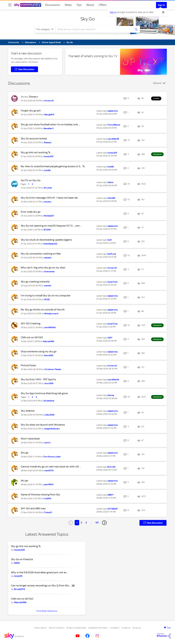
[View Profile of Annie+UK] (49, 100)
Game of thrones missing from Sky (40, 494)
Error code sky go (30, 211)
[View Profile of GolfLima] (111, 254)
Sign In (161, 5)
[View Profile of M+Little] (48, 188)
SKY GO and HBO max (33, 508)
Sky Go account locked (34, 138)
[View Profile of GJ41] (109, 240)
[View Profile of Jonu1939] (48, 383)
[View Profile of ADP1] (109, 338)
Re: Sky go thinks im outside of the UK (43, 309)
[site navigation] (9, 5)
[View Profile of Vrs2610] (47, 498)
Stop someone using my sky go (38, 351)
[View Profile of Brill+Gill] (111, 467)
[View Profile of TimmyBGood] (113, 125)
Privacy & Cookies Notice (76, 628)
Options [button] (157, 83)
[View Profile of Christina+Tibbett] (52, 369)
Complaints (114, 628)
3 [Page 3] (86, 522)
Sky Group (136, 628)
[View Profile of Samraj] (110, 395)
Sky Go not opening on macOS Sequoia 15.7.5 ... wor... (51, 225)
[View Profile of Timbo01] (48, 512)
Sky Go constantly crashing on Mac (41, 253)
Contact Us (125, 628)
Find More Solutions (47, 611)
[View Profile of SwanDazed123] (50, 244)
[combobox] (94, 29)
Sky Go (88, 19)
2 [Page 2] (81, 522)
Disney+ (33, 96)
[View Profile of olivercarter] (49, 271)
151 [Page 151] (97, 522)
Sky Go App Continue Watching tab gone (44, 393)
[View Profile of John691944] (50, 327)
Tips (79, 5)
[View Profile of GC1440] (47, 229)
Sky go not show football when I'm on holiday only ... (50, 124)
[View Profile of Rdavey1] (48, 142)
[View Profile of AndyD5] (18, 576)
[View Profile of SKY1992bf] (112, 509)
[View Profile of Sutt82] (47, 170)
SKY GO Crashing (30, 323)
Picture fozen (28, 365)
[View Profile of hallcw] (110, 182)
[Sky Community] (27, 5)
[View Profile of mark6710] (49, 470)
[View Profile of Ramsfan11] (49, 128)
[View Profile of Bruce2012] (19, 589)
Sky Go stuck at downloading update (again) (46, 239)
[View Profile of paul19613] (48, 484)
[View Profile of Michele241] (49, 216)
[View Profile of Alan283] (111, 198)
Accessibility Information (98, 628)
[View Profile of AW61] (17, 563)
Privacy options (40, 628)
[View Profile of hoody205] (48, 156)
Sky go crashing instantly (35, 281)
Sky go (24, 452)
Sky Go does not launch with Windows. (43, 424)
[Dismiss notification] (163, 12)
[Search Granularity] (45, 29)
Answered (157, 154)
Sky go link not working (34, 152)
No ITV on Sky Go (30, 180)
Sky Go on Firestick (22, 559)
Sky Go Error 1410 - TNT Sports (38, 379)
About (90, 5)
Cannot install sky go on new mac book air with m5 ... (51, 466)
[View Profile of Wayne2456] (48, 341)
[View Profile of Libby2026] (49, 415)
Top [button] (169, 627)
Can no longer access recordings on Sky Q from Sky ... (41, 585)
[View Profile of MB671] (110, 495)
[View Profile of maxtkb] (47, 285)
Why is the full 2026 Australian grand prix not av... (39, 572)
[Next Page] (104, 522)
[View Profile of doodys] (47, 202)
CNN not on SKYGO (32, 337)
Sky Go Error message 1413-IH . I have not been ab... (50, 197)
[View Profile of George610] (49, 114)
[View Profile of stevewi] (47, 257)
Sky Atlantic (28, 410)
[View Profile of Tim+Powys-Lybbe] (51, 456)
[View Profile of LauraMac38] (113, 139)
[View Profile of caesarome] (112, 111)
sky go (24, 480)
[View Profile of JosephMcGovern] (52, 428)
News (68, 5)
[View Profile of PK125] (47, 299)
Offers (103, 5)
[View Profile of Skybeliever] (49, 401)
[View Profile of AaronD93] (48, 355)
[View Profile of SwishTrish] (112, 282)
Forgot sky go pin (31, 110)
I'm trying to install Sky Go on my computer (46, 295)
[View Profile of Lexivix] (47, 442)
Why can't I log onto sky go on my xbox (43, 267)
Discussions (52, 5)
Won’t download (30, 438)
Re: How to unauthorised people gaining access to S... (51, 166)
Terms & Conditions (56, 628)
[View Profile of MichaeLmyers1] (51, 313)
